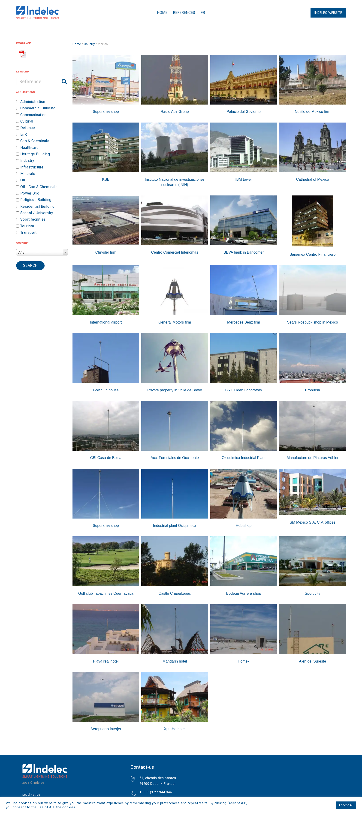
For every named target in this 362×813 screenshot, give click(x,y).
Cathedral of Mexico (312, 179)
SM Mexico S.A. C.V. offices (312, 522)
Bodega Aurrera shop (243, 593)
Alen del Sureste (312, 661)
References (184, 12)
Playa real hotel (105, 661)
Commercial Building (37, 108)
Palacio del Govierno (243, 112)
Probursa (312, 390)
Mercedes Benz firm (243, 322)
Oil (22, 180)
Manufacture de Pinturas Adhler (312, 458)
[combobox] (42, 252)
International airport (106, 322)
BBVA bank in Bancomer (243, 252)
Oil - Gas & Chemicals (38, 187)
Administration (32, 101)
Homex (244, 661)
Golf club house (106, 390)
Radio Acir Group (175, 112)
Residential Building (37, 206)
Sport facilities (33, 219)
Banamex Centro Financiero (312, 254)
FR (203, 12)
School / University (36, 213)
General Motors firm (174, 322)
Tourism (27, 226)
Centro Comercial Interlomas (174, 252)
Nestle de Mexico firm (312, 112)
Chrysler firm (105, 252)
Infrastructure (32, 167)
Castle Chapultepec (175, 593)
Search (30, 265)
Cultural (26, 121)
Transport (28, 232)
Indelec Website (328, 13)
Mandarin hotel (175, 661)
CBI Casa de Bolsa (105, 458)
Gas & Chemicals (34, 141)
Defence (27, 128)
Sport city (312, 593)
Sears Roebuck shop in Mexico (312, 322)
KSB (105, 179)
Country (89, 44)
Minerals (27, 173)
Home (162, 12)
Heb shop (244, 526)
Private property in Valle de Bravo (174, 390)
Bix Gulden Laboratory (243, 390)
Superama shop (106, 112)
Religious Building (35, 200)
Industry (27, 160)
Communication (33, 115)
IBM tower (243, 179)
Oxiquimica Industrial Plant (243, 458)
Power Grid (29, 193)
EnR (23, 134)
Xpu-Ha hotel (174, 729)
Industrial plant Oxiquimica (174, 526)
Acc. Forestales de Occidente (175, 458)
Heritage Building (35, 154)
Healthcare (29, 147)
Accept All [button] (345, 805)
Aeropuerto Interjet (105, 729)
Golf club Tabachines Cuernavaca (105, 593)
